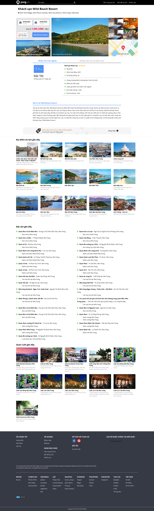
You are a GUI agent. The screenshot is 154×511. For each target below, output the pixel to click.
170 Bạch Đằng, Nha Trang (41, 238)
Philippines (93, 477)
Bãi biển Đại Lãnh (46, 159)
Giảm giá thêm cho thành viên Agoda (77, 87)
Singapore (105, 477)
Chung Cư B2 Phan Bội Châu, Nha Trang (52, 231)
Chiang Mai (117, 492)
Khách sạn (132, 2)
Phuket (116, 486)
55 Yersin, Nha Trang (106, 257)
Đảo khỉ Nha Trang (71, 212)
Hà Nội (128, 480)
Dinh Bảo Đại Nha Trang (97, 212)
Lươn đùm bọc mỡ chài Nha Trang (33, 339)
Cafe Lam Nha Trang (47, 390)
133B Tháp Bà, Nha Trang (101, 276)
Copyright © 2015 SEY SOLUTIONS (77, 509)
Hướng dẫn (19, 440)
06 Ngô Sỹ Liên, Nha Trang (38, 283)
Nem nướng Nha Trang (90, 317)
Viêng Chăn (56, 480)
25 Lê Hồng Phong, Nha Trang (99, 314)
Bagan (79, 483)
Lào (54, 477)
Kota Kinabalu (69, 489)
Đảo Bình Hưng (45, 185)
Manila (91, 483)
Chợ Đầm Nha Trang (96, 159)
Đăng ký (46, 443)
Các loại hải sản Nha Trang (31, 279)
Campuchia (32, 477)
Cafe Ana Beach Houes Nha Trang (74, 364)
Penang (67, 486)
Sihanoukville (32, 486)
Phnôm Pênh (32, 480)
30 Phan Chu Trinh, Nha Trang (39, 270)
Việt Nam (129, 477)
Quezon (91, 480)
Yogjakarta (43, 489)
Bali (41, 492)
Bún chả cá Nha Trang (29, 234)
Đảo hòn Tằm (44, 212)
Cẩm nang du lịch (109, 2)
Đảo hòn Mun (20, 212)
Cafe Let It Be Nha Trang (97, 390)
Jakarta (42, 480)
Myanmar (81, 477)
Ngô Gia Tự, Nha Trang (107, 308)
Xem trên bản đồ (123, 54)
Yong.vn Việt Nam (116, 441)
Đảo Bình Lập (69, 185)
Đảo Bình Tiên (94, 185)
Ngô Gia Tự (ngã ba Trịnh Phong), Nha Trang (108, 231)
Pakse (54, 489)
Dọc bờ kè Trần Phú (50, 298)
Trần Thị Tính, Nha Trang (96, 270)
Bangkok (116, 480)
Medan (42, 486)
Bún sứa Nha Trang (28, 311)
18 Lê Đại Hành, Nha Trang (103, 283)
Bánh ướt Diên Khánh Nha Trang (33, 254)
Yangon (79, 480)
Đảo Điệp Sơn (118, 185)
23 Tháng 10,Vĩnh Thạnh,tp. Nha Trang (46, 257)
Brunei (19, 477)
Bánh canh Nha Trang (90, 260)
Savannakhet (57, 486)
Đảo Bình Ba (20, 185)
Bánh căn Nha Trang (90, 333)
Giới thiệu (19, 443)
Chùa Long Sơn (119, 159)
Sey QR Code (76, 449)
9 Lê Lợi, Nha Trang (49, 251)
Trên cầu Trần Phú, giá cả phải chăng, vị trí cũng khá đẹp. (107, 301)
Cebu (91, 486)
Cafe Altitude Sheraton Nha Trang (25, 364)
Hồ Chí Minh (130, 486)
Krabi (115, 489)
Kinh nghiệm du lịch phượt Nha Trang (30, 54)
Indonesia (44, 477)
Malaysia (68, 477)
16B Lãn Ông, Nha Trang (109, 323)
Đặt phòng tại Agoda (41, 35)
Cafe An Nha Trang (46, 364)
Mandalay (80, 486)
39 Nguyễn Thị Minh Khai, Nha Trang (48, 330)
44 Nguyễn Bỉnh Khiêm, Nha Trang (110, 244)
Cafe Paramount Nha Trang (25, 417)
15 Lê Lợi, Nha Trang (50, 323)
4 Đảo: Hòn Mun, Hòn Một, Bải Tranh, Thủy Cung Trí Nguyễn (26, 159)
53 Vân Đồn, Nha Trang (96, 263)
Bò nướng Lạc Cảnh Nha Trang (93, 247)
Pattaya (116, 483)
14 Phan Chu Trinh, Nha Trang (38, 263)
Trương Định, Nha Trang (108, 251)
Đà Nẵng (128, 483)
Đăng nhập (47, 440)
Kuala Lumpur (69, 480)
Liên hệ (18, 446)
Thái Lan (117, 477)
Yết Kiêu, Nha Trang (34, 244)
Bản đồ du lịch (122, 2)
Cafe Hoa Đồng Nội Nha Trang (124, 364)
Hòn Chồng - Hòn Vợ (120, 212)
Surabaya (43, 483)
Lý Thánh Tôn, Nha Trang (100, 330)
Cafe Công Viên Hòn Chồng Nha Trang (99, 364)
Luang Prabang (58, 483)
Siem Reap (31, 483)
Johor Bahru (69, 483)
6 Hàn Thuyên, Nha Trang (100, 238)
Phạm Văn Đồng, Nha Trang (45, 276)
